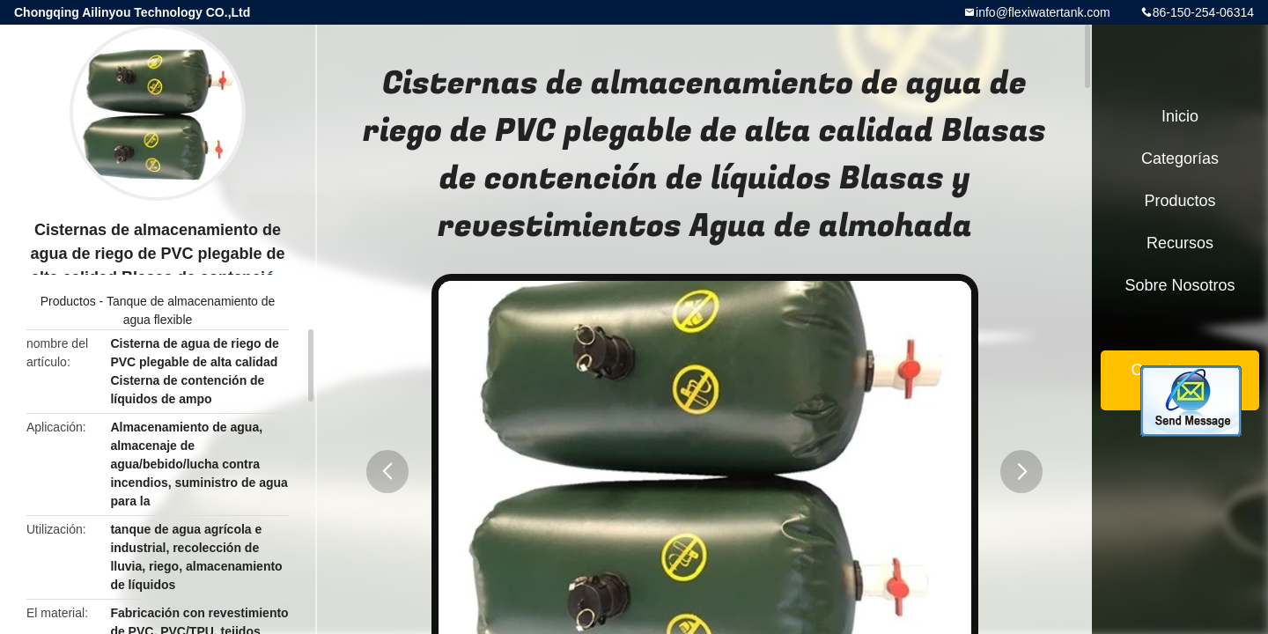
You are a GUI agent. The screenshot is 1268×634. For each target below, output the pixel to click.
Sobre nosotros (1179, 285)
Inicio (1179, 116)
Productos (68, 301)
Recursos (1179, 243)
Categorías (1180, 158)
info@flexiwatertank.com (1043, 12)
